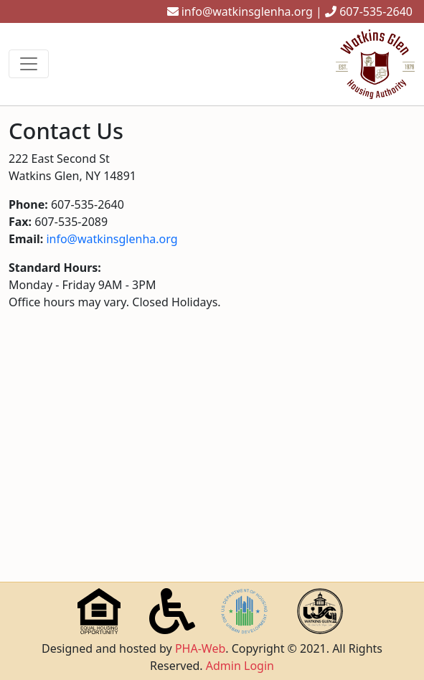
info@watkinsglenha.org (247, 11)
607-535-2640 (376, 11)
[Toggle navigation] (29, 63)
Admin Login (240, 666)
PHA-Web (200, 648)
